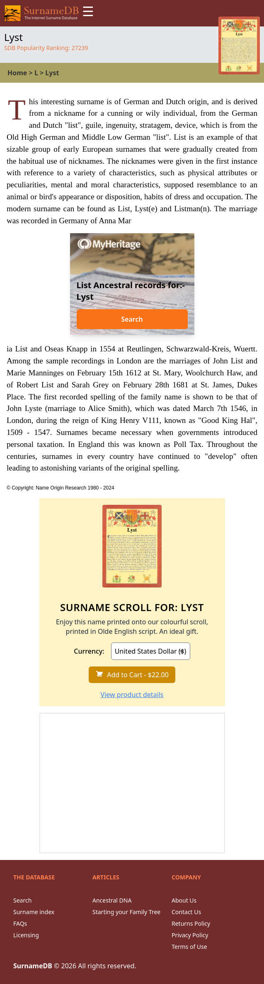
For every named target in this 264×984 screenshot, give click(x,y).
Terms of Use (189, 947)
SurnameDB (32, 965)
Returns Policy (191, 923)
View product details (132, 694)
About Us (184, 900)
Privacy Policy (190, 935)
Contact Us (186, 912)
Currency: (89, 651)
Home (17, 72)
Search (132, 319)
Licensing (26, 935)
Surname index (33, 912)
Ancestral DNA (111, 900)
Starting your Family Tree (126, 912)
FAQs (20, 923)
